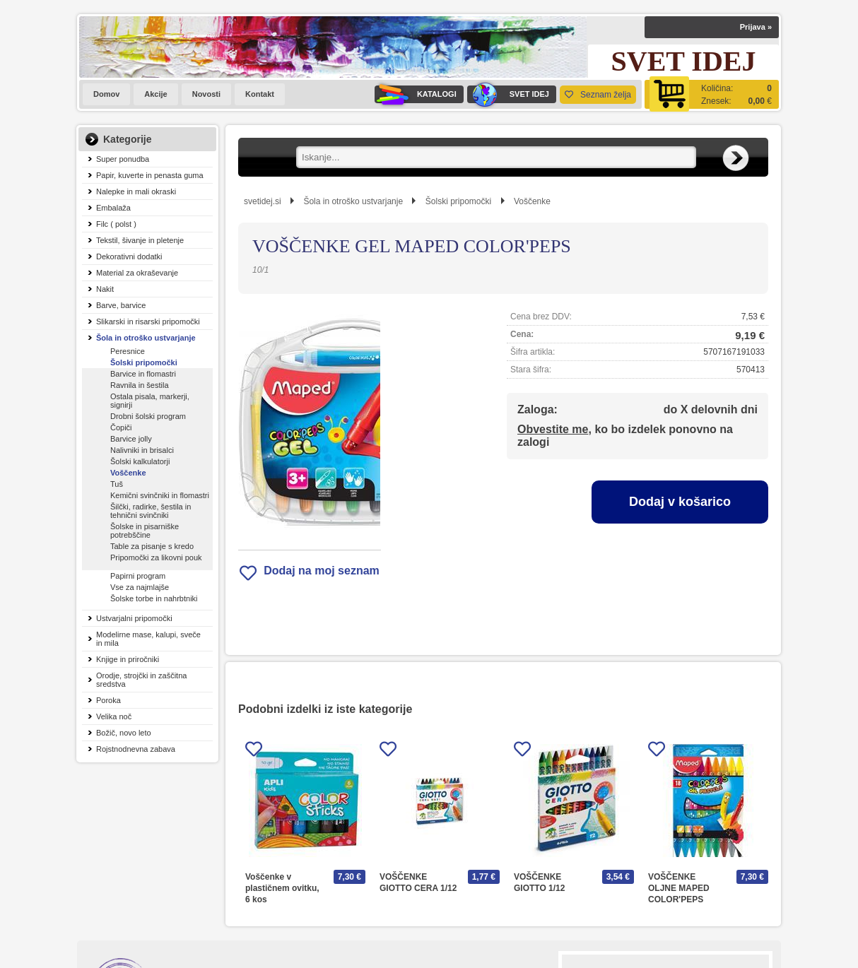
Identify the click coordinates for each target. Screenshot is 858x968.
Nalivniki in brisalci (142, 450)
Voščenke (128, 472)
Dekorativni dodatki (129, 256)
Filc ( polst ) (116, 224)
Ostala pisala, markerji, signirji (149, 400)
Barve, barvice (121, 305)
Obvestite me (552, 429)
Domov (106, 94)
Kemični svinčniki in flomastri (159, 495)
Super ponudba (122, 159)
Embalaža (113, 207)
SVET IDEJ (508, 94)
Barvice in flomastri (143, 374)
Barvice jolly (131, 439)
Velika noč (113, 716)
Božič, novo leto (123, 732)
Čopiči (121, 427)
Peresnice (127, 351)
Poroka (108, 700)
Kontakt (259, 94)
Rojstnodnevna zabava (135, 749)
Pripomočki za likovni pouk (156, 557)
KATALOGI (416, 94)
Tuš (116, 484)
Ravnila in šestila (139, 385)
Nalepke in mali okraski (136, 191)
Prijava (756, 27)
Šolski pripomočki (143, 362)
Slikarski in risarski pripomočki (148, 321)
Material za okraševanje (137, 272)
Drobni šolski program (148, 416)
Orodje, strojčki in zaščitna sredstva (141, 679)
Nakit (105, 289)
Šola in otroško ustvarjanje (146, 338)
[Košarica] (712, 94)
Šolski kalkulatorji (140, 461)
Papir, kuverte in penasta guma (150, 175)
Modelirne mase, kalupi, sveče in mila (148, 638)
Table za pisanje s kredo (152, 546)
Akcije (155, 94)
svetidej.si (262, 201)
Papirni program (137, 576)
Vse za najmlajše (139, 587)
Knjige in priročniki (127, 659)
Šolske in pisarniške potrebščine (144, 530)
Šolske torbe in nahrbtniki (154, 598)
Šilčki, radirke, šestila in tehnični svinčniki (150, 510)
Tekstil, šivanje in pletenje (140, 240)
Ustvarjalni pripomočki (134, 618)
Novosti (206, 94)
